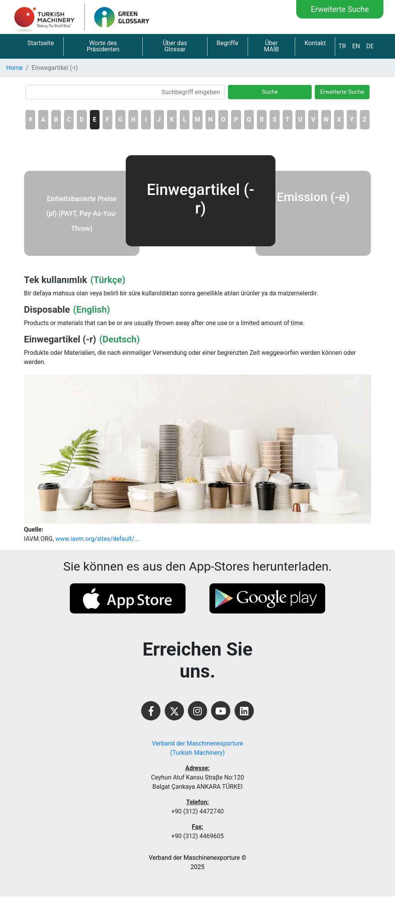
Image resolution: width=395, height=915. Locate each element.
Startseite (40, 43)
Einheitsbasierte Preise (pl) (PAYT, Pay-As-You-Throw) (81, 213)
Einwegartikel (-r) (60, 339)
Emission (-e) (313, 197)
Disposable (47, 309)
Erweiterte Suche (340, 9)
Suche (270, 91)
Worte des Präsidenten (103, 46)
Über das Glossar (175, 46)
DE (370, 46)
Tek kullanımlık (55, 279)
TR (342, 46)
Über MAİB (271, 46)
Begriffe (227, 43)
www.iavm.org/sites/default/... (97, 538)
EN (356, 46)
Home (14, 67)
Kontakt (315, 43)
